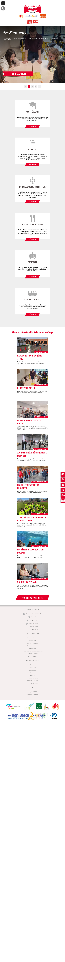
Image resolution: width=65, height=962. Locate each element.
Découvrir (32, 126)
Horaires (32, 672)
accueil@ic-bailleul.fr (34, 623)
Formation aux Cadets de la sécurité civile (32, 651)
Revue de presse (32, 656)
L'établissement (32, 640)
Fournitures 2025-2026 (32, 680)
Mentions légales (34, 626)
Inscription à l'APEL (32, 692)
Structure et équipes (32, 643)
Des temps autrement (32, 653)
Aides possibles (32, 670)
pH (37, 629)
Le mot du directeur (32, 638)
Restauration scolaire (32, 678)
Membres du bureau (32, 694)
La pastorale (32, 648)
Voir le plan (34, 617)
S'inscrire (32, 665)
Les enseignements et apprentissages (32, 645)
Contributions (32, 667)
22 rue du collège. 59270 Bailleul (34, 614)
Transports (32, 675)
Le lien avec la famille (32, 683)
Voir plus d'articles (32, 597)
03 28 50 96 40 (34, 620)
